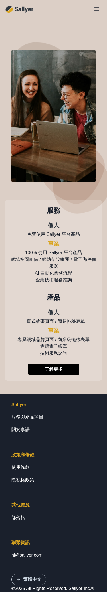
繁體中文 (28, 579)
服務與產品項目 (27, 417)
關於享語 (20, 429)
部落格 (18, 517)
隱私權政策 (22, 479)
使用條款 (20, 467)
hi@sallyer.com (27, 555)
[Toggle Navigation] (96, 9)
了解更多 (54, 369)
